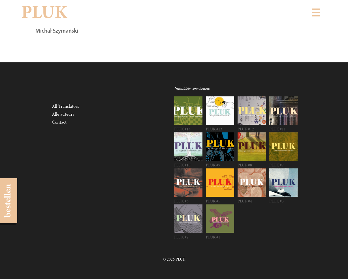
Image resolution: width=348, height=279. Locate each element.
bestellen (8, 200)
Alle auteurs (63, 114)
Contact (59, 122)
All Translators (65, 106)
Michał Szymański (56, 31)
